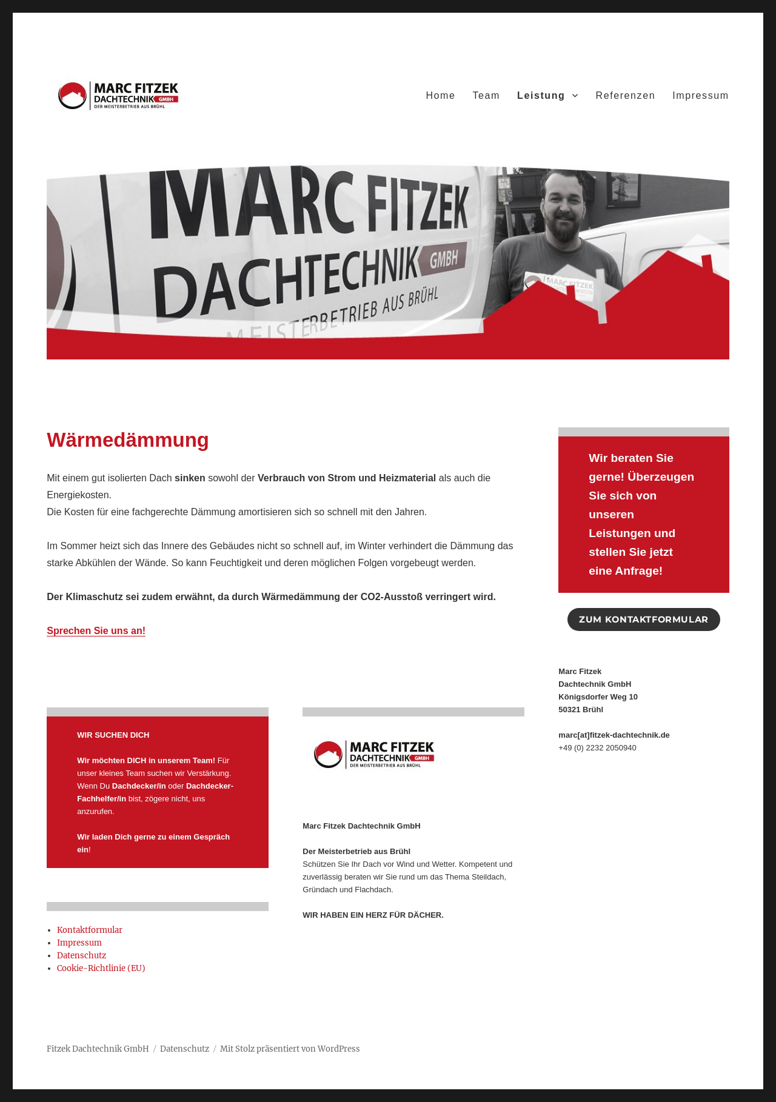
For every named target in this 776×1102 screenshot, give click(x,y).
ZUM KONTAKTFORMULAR (644, 619)
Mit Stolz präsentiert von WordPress (290, 1049)
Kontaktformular (89, 930)
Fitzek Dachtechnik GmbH (98, 1049)
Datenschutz (81, 955)
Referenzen (625, 95)
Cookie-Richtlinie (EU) (101, 968)
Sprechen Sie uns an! (96, 631)
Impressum (700, 95)
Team (486, 95)
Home (440, 95)
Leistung (541, 95)
